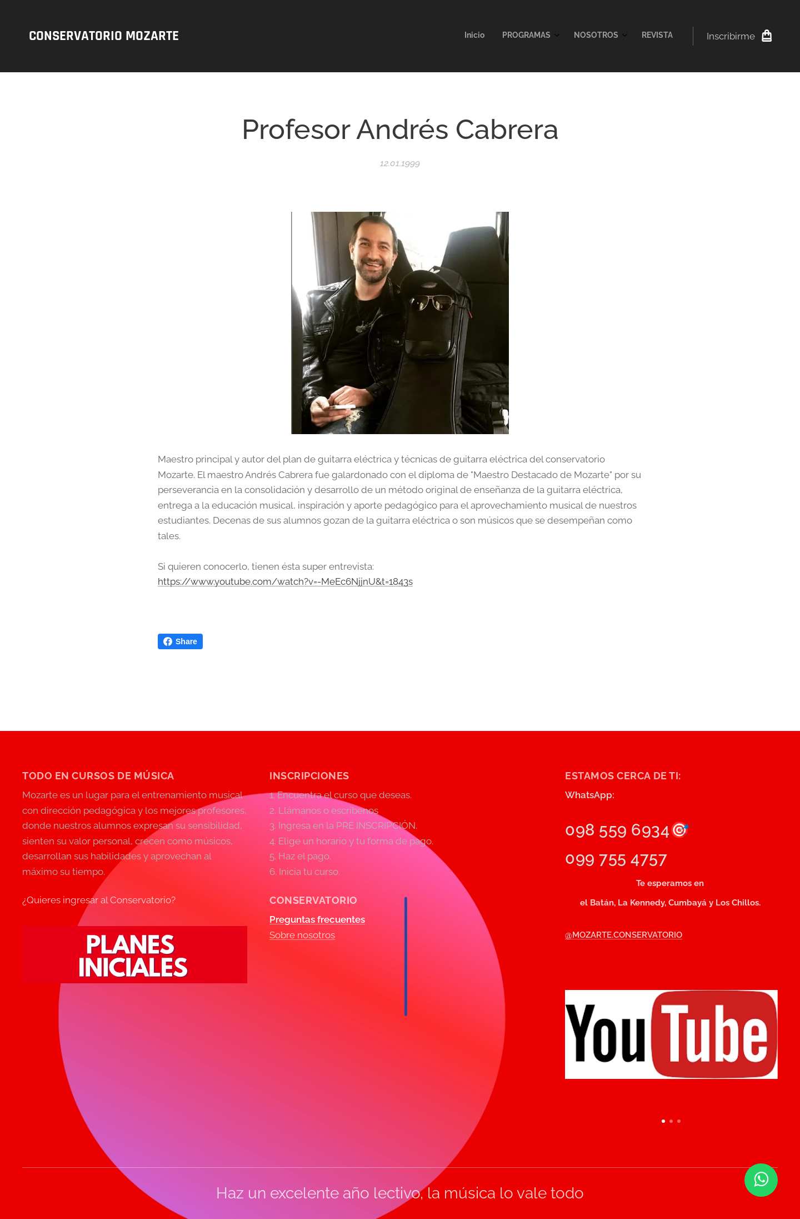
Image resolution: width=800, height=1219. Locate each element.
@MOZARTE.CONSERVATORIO (623, 934)
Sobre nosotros (302, 935)
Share (180, 641)
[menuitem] (611, 36)
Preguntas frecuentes (317, 919)
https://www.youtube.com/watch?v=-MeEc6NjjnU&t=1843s (285, 581)
